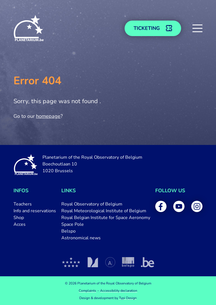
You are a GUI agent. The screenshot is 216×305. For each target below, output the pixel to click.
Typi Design (128, 298)
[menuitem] (35, 204)
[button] (197, 28)
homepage (48, 116)
